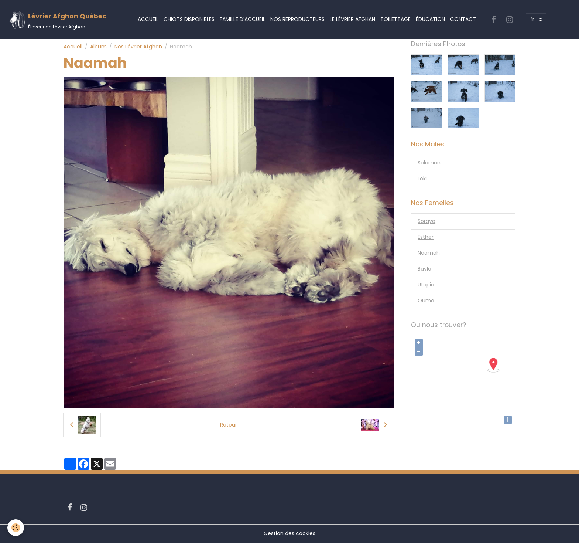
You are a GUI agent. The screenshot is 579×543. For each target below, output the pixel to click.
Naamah (429, 253)
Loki (422, 178)
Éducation (430, 19)
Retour (228, 424)
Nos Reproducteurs (297, 19)
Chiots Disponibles (189, 19)
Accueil (148, 19)
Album (98, 46)
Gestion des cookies (289, 533)
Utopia (426, 284)
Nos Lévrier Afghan (138, 46)
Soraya (426, 221)
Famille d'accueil (242, 19)
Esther (426, 237)
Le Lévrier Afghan (352, 19)
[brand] (57, 20)
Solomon (429, 162)
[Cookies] (15, 527)
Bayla (424, 268)
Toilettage (395, 19)
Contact (463, 19)
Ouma (426, 300)
